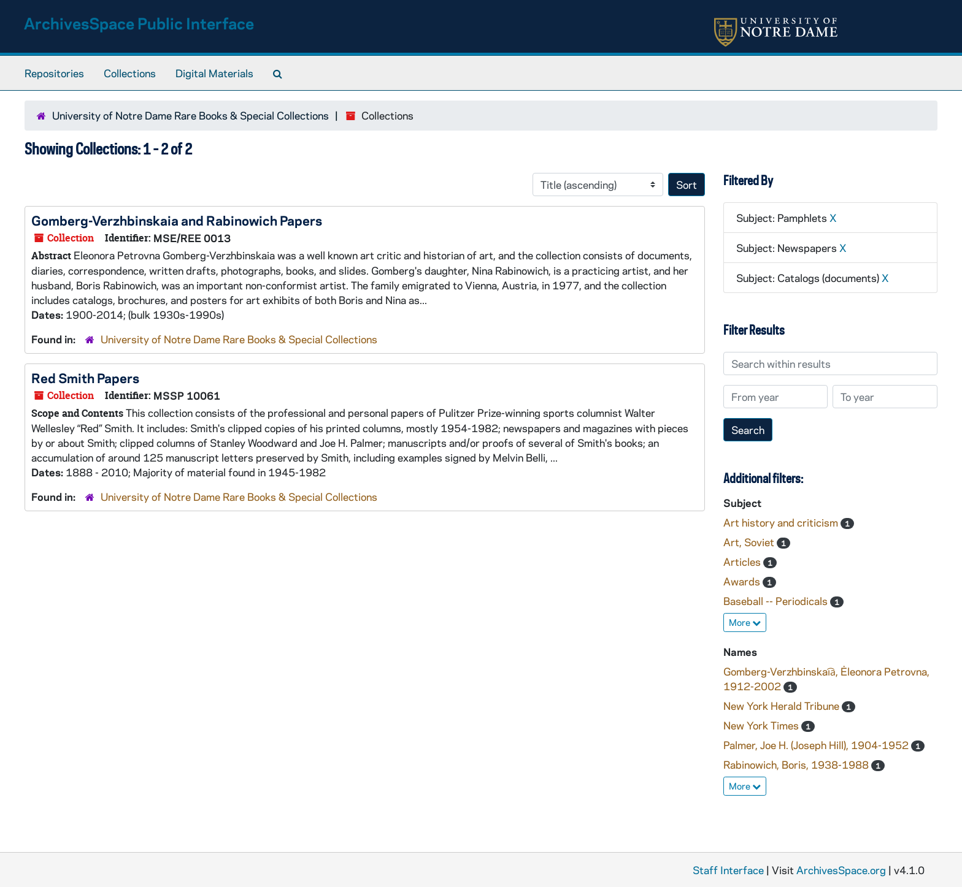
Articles (743, 561)
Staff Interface (728, 870)
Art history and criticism (782, 522)
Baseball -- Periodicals (776, 600)
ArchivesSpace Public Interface (139, 23)
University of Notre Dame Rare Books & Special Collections (190, 115)
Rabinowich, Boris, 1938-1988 (797, 764)
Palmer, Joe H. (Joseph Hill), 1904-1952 (817, 745)
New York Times (762, 725)
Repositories (54, 73)
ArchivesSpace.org (841, 870)
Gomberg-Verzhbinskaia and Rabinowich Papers (176, 220)
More (745, 622)
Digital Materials (214, 73)
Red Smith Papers (85, 377)
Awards (743, 581)
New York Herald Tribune (782, 705)
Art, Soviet (750, 542)
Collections (130, 73)
